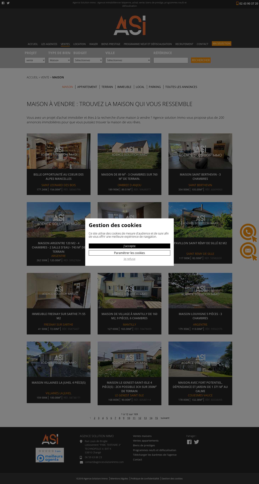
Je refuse (129, 259)
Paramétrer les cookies (129, 253)
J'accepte (130, 246)
